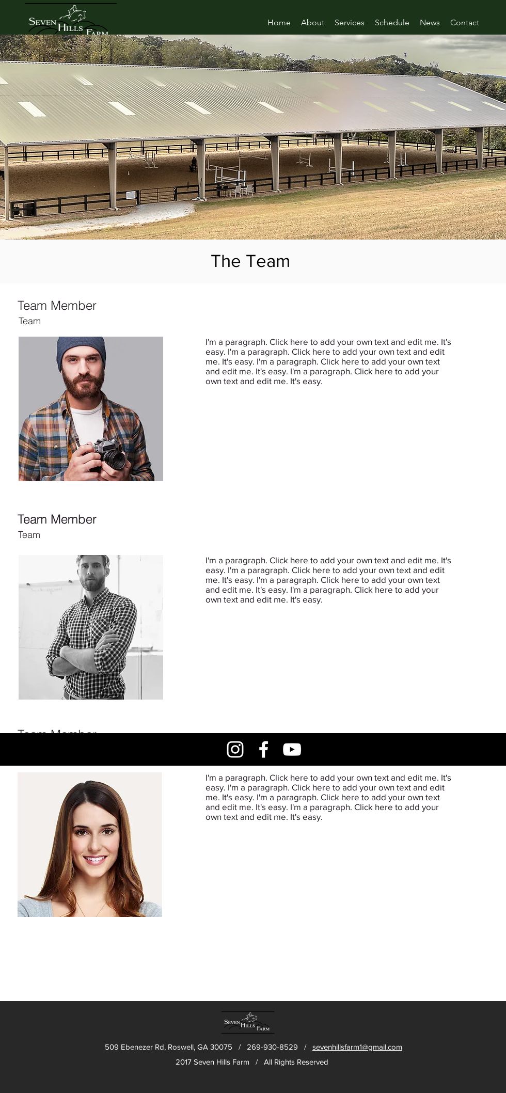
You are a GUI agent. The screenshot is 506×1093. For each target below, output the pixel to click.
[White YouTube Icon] (292, 749)
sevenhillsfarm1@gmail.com (357, 1046)
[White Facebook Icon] (263, 749)
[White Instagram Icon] (235, 749)
